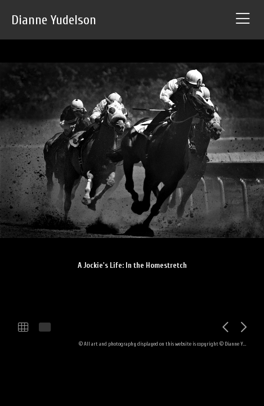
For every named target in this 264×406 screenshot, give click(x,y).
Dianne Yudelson (53, 20)
